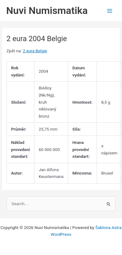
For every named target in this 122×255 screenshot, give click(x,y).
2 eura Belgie (35, 50)
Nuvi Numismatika (47, 10)
